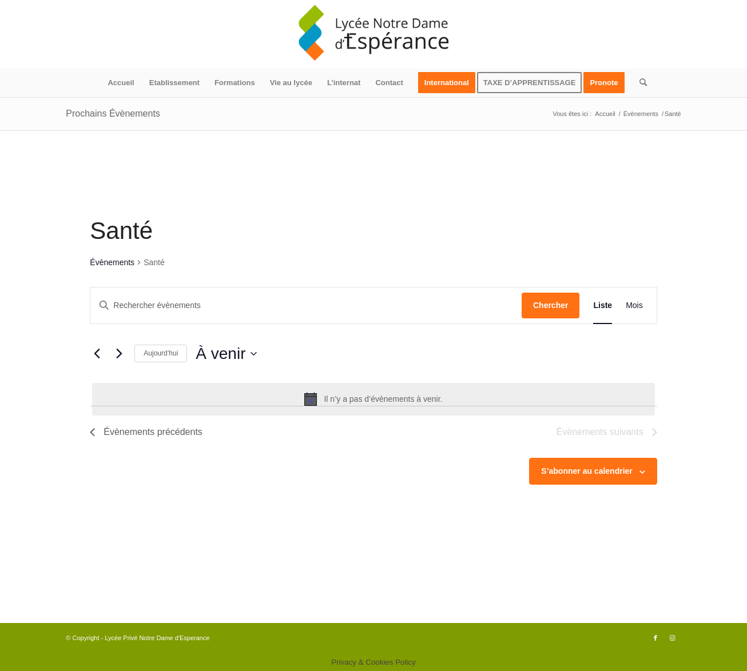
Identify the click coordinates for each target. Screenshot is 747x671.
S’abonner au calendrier (587, 471)
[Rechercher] (639, 83)
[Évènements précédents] (97, 354)
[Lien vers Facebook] (655, 637)
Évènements (112, 262)
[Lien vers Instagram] (672, 637)
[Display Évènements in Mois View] (634, 305)
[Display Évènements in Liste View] (602, 305)
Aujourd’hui (161, 353)
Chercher (550, 305)
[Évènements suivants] (119, 354)
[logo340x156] (373, 34)
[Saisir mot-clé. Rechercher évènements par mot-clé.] (306, 305)
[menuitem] (120, 83)
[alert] (373, 399)
